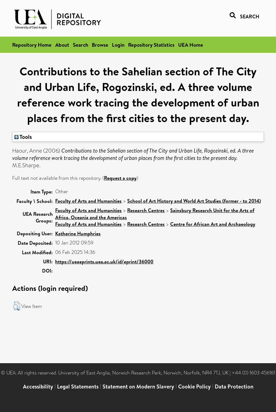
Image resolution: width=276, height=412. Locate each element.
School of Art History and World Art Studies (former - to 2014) (194, 200)
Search (80, 44)
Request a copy (120, 178)
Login (118, 44)
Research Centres (146, 210)
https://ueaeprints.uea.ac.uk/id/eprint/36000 (104, 261)
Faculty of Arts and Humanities (88, 200)
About (62, 44)
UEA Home (190, 44)
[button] (16, 306)
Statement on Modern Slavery (138, 386)
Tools (23, 137)
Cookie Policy (194, 386)
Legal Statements (78, 386)
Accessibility (38, 386)
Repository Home (32, 44)
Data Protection (234, 386)
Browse (100, 44)
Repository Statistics (151, 44)
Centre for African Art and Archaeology (212, 224)
